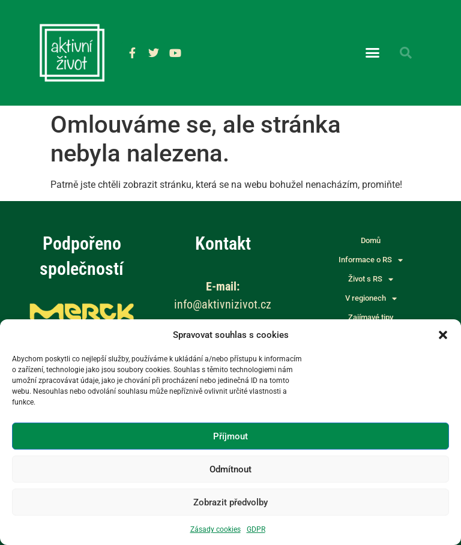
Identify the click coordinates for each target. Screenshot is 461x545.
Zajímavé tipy (370, 317)
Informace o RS (371, 259)
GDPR (256, 529)
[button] (443, 335)
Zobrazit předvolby (230, 502)
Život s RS (370, 279)
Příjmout (230, 436)
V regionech (371, 298)
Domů (371, 240)
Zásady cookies (215, 529)
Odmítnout (230, 469)
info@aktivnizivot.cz (222, 304)
